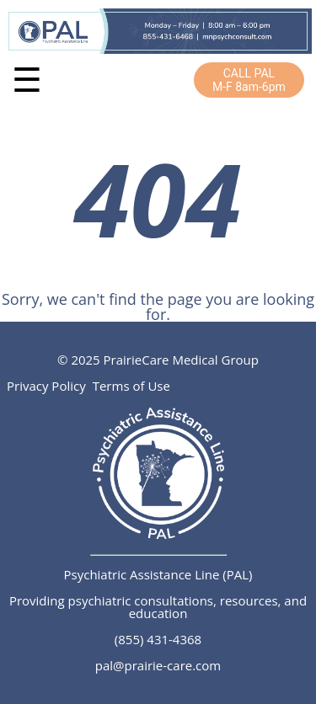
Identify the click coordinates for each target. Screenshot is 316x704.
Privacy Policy (46, 385)
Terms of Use (131, 385)
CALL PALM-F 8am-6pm (249, 80)
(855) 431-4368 (158, 639)
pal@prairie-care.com (158, 665)
